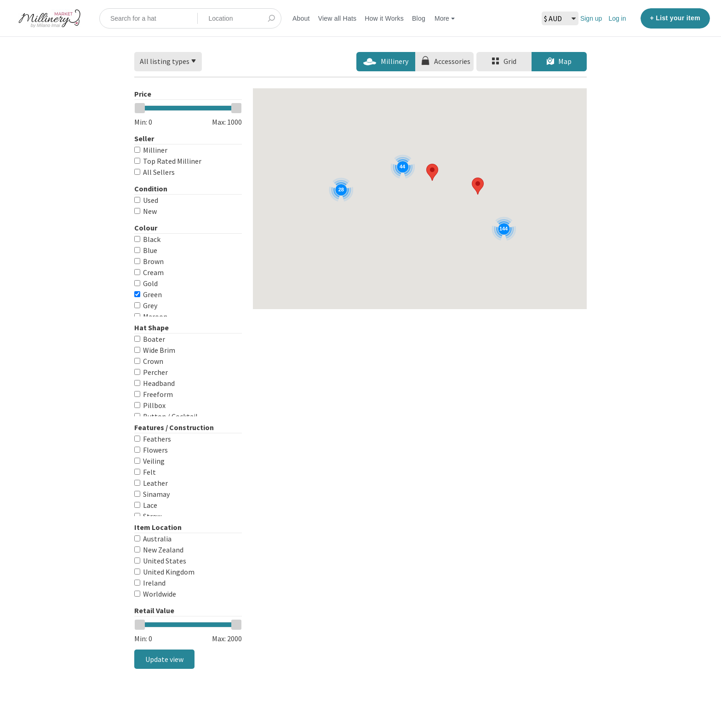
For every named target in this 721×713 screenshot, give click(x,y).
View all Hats (337, 18)
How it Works (384, 18)
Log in (617, 18)
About (301, 18)
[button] (432, 172)
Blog (418, 18)
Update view (164, 659)
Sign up (591, 18)
